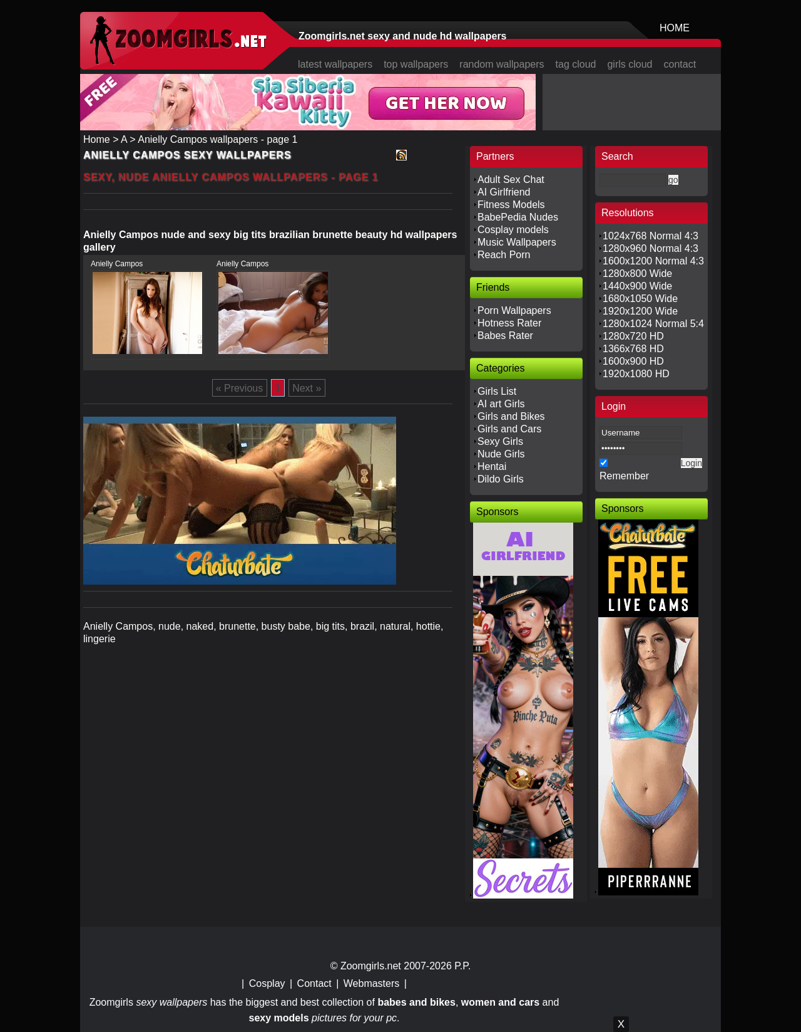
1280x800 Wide (637, 273)
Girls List (496, 391)
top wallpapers (416, 64)
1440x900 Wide (637, 286)
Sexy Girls (500, 441)
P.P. (462, 966)
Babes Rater (505, 335)
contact (680, 64)
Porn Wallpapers (514, 310)
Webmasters (372, 983)
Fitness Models (511, 204)
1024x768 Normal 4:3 (650, 236)
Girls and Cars (509, 429)
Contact (314, 983)
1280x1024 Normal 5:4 (653, 323)
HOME (675, 28)
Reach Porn (504, 254)
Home (96, 139)
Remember (624, 476)
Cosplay (267, 983)
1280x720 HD (633, 336)
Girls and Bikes (511, 416)
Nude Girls (501, 454)
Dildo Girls (500, 479)
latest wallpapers (335, 64)
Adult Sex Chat (510, 179)
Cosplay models (513, 229)
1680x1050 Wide (640, 298)
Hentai (491, 466)
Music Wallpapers (516, 242)
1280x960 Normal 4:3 (650, 248)
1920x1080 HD (636, 373)
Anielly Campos (117, 263)
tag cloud (576, 64)
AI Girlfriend (503, 192)
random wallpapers (501, 64)
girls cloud (629, 64)
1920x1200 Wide (640, 311)
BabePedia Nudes (517, 217)
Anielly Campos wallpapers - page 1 (217, 139)
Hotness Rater (509, 323)
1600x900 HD (633, 361)
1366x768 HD (633, 348)
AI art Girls (501, 404)
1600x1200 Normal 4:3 (653, 261)
